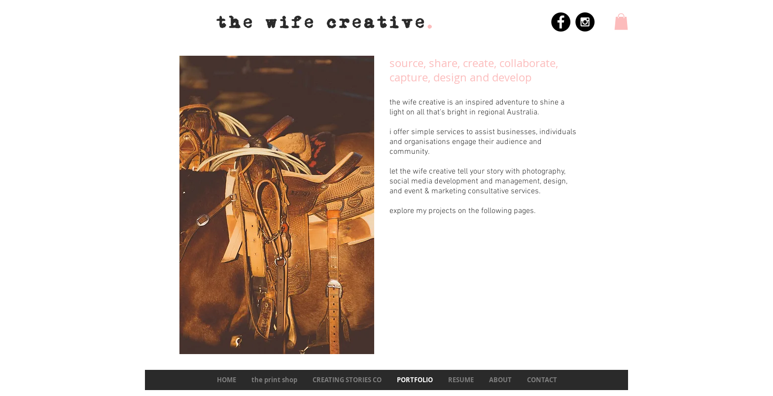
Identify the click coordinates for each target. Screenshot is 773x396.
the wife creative (325, 23)
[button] (621, 21)
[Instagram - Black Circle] (585, 22)
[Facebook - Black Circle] (560, 22)
